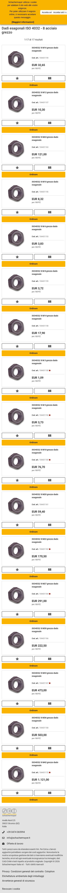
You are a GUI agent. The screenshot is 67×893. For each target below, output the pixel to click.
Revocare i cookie (11, 888)
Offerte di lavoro (15, 843)
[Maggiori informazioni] (23, 22)
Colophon (50, 871)
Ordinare (34, 85)
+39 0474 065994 (16, 832)
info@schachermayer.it (18, 837)
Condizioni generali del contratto (27, 871)
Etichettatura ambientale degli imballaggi (23, 876)
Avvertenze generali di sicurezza (18, 880)
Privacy (6, 871)
